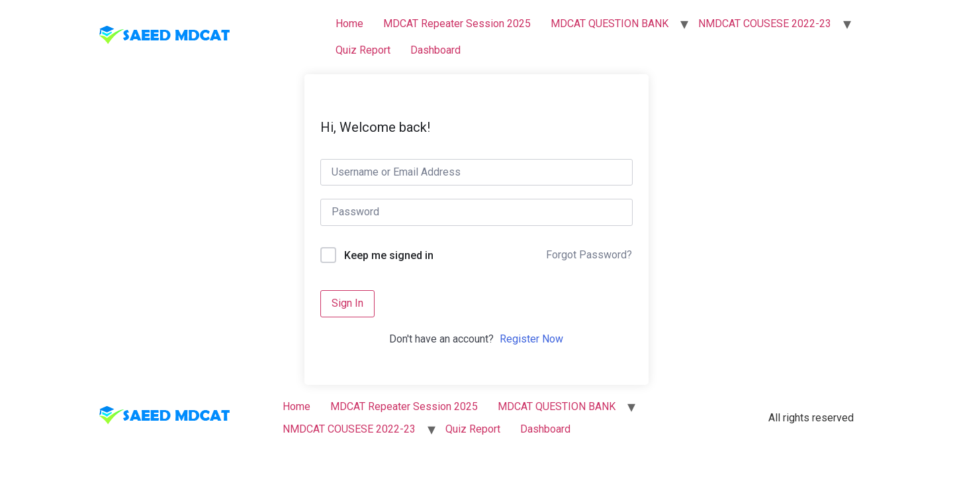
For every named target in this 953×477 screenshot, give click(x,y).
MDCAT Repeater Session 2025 (457, 23)
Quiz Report (363, 50)
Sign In (347, 303)
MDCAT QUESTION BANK (609, 23)
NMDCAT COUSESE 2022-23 (764, 23)
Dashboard (435, 50)
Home (349, 23)
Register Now (531, 339)
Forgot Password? (589, 254)
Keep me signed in (388, 255)
